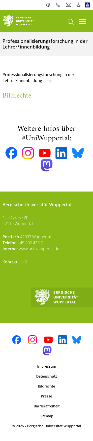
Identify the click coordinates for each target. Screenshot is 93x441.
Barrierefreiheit (47, 406)
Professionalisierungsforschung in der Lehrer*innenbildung (38, 77)
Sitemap (46, 416)
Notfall (79, 5)
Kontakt (10, 262)
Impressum (46, 366)
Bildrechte (46, 386)
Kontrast (49, 5)
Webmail (69, 5)
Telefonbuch (59, 5)
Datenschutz (46, 376)
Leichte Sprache (89, 5)
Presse (46, 396)
